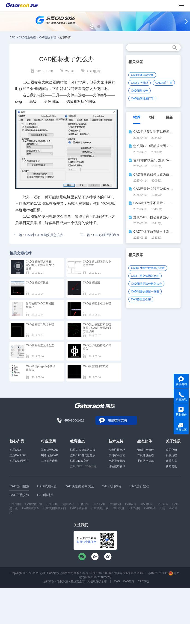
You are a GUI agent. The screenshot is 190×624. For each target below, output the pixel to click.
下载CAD (83, 504)
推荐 (136, 117)
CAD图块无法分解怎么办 (146, 283)
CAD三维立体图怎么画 (145, 275)
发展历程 (171, 455)
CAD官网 (134, 508)
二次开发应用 (49, 460)
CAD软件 (128, 581)
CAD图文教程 (47, 37)
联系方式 (171, 460)
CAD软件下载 (33, 504)
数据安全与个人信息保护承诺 (89, 581)
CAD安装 (162, 504)
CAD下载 (143, 581)
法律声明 (48, 581)
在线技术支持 (117, 420)
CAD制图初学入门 (54, 508)
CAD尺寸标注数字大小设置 (147, 268)
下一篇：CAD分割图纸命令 (99, 235)
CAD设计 (131, 504)
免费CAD (68, 504)
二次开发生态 (145, 455)
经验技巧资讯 (117, 466)
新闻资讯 (171, 466)
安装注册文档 (117, 449)
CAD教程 (146, 504)
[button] (92, 26)
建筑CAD (115, 504)
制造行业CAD (49, 455)
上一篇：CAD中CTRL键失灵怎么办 (37, 235)
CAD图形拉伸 (139, 90)
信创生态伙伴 (145, 449)
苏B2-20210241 (158, 573)
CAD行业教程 (27, 37)
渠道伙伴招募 (145, 460)
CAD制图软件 (30, 508)
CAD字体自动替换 (142, 75)
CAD (12, 37)
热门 (153, 117)
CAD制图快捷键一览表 (145, 291)
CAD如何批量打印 (142, 98)
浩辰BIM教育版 (79, 460)
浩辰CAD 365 (17, 455)
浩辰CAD (15, 449)
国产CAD (99, 504)
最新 (169, 117)
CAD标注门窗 (163, 82)
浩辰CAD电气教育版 (82, 455)
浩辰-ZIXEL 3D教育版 (83, 466)
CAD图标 (94, 71)
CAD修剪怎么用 (141, 299)
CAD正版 (52, 504)
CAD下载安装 (78, 508)
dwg (162, 508)
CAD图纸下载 (100, 508)
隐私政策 (62, 581)
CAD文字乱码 (139, 82)
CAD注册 (118, 508)
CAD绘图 (150, 508)
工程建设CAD (49, 449)
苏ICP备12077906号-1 (99, 573)
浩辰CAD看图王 (19, 460)
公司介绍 (171, 449)
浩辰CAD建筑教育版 (82, 449)
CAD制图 (15, 504)
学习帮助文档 (117, 455)
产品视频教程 (117, 460)
